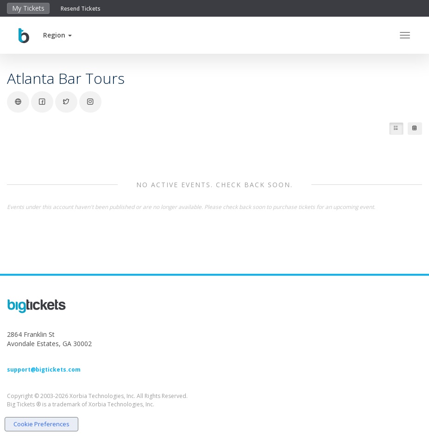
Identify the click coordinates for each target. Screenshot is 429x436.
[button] (57, 35)
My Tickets (28, 8)
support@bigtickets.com (44, 369)
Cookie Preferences (41, 424)
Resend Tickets (81, 9)
